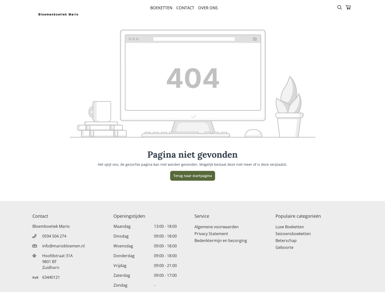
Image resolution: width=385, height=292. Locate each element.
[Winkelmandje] (348, 8)
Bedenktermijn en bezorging (220, 240)
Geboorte (284, 247)
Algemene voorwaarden (216, 226)
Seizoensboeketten (293, 233)
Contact (185, 8)
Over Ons (208, 8)
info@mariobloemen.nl (63, 246)
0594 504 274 (54, 236)
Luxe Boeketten (289, 226)
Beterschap (286, 240)
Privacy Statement (211, 233)
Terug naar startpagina (192, 175)
